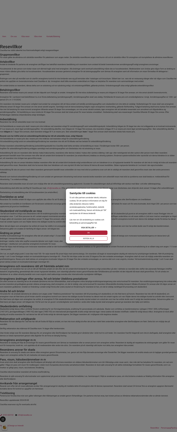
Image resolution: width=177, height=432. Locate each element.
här (95, 223)
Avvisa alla (88, 238)
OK (88, 233)
